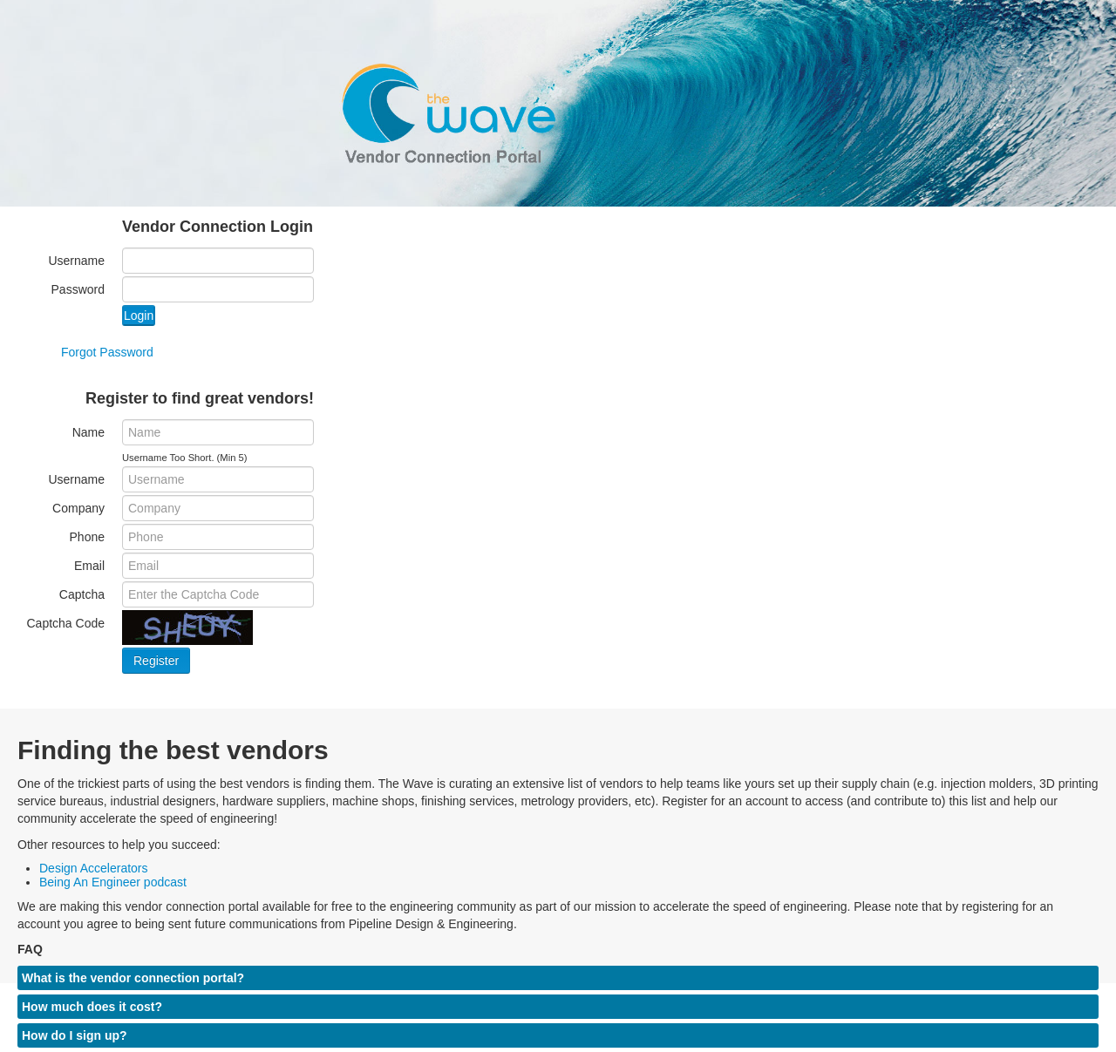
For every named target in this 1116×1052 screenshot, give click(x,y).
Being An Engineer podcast (113, 882)
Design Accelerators (93, 868)
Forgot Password (107, 352)
